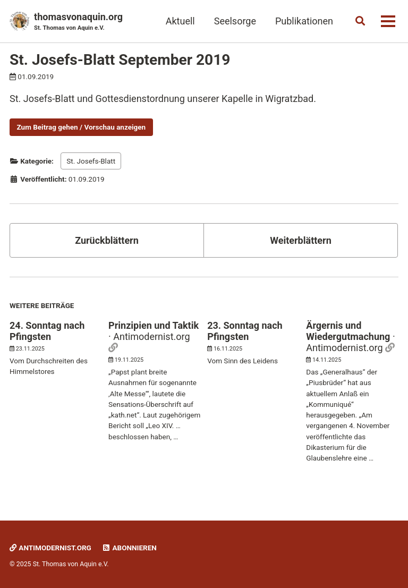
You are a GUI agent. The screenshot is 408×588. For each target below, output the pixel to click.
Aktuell (180, 21)
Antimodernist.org (50, 547)
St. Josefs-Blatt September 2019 (120, 60)
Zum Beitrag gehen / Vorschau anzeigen (81, 127)
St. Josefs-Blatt (90, 161)
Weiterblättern (300, 240)
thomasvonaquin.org (78, 22)
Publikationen (304, 21)
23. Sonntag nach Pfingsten (244, 331)
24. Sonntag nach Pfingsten (47, 331)
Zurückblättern (107, 240)
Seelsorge (235, 21)
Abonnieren (129, 547)
